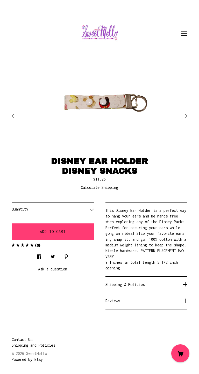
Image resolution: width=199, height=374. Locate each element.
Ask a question (52, 269)
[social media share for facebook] (39, 255)
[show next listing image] (174, 114)
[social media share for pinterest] (66, 255)
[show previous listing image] (25, 114)
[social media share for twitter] (53, 255)
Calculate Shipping (99, 187)
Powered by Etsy (27, 359)
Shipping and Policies (33, 345)
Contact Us (22, 339)
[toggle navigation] (184, 33)
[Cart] (180, 353)
